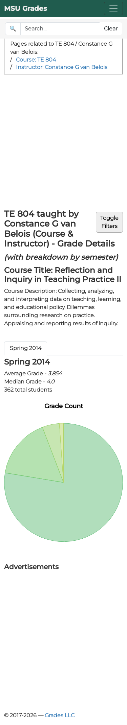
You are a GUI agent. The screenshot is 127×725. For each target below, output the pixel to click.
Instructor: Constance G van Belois (61, 67)
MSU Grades (25, 8)
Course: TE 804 (36, 59)
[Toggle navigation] (113, 8)
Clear (111, 28)
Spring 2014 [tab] (25, 348)
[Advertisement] (63, 141)
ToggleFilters (109, 222)
